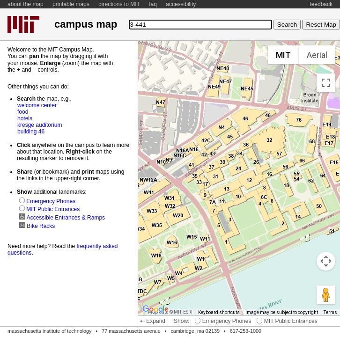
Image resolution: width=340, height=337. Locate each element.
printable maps (70, 4)
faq (153, 4)
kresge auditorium (39, 124)
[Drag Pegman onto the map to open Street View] (326, 295)
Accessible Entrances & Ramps (62, 217)
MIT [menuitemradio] (283, 55)
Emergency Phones (223, 321)
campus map (85, 24)
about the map (25, 4)
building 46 (30, 131)
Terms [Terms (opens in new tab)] (330, 312)
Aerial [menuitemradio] (317, 55)
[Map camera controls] (326, 261)
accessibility (181, 4)
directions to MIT (119, 4)
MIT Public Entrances (287, 321)
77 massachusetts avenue (131, 331)
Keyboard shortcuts (219, 312)
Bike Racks (37, 225)
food (22, 111)
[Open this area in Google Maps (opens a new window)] (155, 309)
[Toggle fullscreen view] (326, 82)
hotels (24, 118)
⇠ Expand (152, 321)
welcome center (37, 105)
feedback (321, 4)
